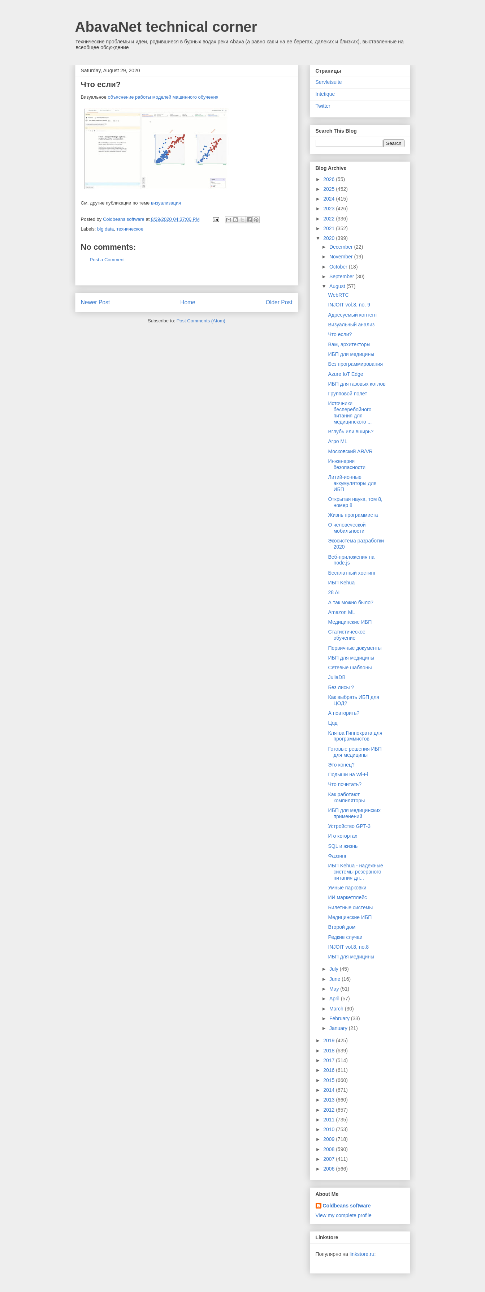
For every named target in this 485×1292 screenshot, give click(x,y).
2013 (329, 1100)
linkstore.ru (362, 1254)
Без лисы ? (341, 687)
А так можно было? (350, 602)
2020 (329, 238)
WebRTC (338, 295)
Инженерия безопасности (346, 464)
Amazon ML (341, 612)
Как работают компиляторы (346, 797)
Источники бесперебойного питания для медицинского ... (350, 412)
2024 (329, 199)
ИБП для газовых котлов (356, 384)
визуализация (166, 203)
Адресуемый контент (352, 315)
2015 (329, 1080)
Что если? (340, 334)
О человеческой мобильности (346, 528)
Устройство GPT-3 (349, 826)
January (339, 1028)
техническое (130, 229)
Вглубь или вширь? (350, 431)
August (337, 286)
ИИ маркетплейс (347, 897)
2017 (329, 1060)
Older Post (279, 302)
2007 (329, 1159)
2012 (329, 1110)
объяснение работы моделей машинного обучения (163, 97)
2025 (329, 189)
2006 (329, 1169)
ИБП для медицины (351, 354)
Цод (332, 723)
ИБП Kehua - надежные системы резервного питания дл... (355, 872)
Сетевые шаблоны (350, 667)
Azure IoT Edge (345, 374)
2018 (329, 1050)
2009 (329, 1139)
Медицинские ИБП (350, 622)
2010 (329, 1129)
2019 (329, 1040)
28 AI (333, 592)
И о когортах (342, 836)
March (337, 1009)
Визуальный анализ (351, 324)
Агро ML (337, 441)
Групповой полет (347, 393)
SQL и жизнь (343, 846)
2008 (329, 1149)
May (334, 989)
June (335, 979)
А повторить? (343, 713)
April (335, 998)
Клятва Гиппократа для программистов (355, 736)
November (341, 256)
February (340, 1018)
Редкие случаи (345, 937)
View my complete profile (344, 1215)
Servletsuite (329, 82)
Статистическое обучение (346, 635)
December (341, 247)
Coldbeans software (347, 1206)
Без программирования (355, 364)
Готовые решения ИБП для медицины (354, 752)
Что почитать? (344, 784)
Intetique (325, 94)
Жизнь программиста (353, 515)
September (342, 276)
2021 (329, 228)
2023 (329, 208)
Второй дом (341, 927)
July (334, 969)
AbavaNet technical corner (166, 27)
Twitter (323, 106)
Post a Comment (107, 259)
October (339, 267)
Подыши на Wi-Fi (348, 774)
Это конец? (341, 765)
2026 (329, 179)
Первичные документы (354, 648)
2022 (329, 219)
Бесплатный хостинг (352, 573)
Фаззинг (337, 856)
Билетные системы (350, 907)
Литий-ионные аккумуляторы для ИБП (352, 483)
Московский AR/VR (350, 451)
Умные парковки (347, 887)
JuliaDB (336, 677)
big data (105, 229)
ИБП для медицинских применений (354, 813)
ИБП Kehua (341, 582)
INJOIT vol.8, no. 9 (349, 305)
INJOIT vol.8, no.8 (348, 947)
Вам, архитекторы (349, 344)
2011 (329, 1120)
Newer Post (95, 302)
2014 (329, 1090)
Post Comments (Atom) (201, 320)
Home (187, 302)
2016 (329, 1070)
